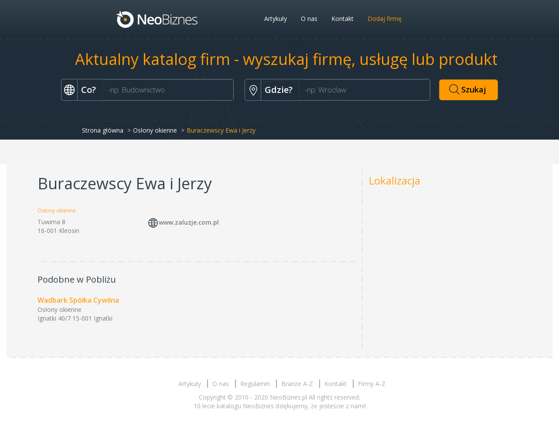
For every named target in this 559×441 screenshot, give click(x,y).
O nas (309, 18)
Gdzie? (279, 90)
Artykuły (275, 18)
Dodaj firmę (385, 18)
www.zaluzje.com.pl (189, 222)
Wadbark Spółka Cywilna (78, 300)
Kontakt (342, 18)
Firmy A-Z (371, 383)
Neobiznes (157, 19)
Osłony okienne (155, 130)
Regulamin (255, 383)
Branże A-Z (297, 383)
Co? (88, 90)
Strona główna (102, 130)
